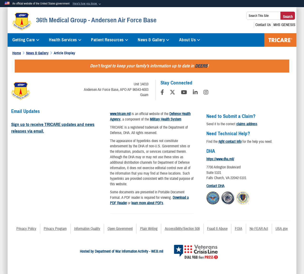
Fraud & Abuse (217, 228)
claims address (246, 124)
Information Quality (87, 228)
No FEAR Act (259, 228)
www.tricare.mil (120, 113)
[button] (87, 3)
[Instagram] (206, 93)
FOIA (238, 228)
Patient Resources (109, 39)
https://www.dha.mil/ (220, 159)
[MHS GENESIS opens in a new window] (284, 25)
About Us (189, 39)
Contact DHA (215, 186)
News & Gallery (153, 39)
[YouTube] (184, 93)
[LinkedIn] (195, 93)
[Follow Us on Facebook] (162, 93)
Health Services (65, 39)
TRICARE (280, 40)
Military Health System (165, 119)
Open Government (120, 228)
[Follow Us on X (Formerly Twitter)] (172, 93)
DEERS (201, 66)
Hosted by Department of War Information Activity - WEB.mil (121, 251)
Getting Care (25, 39)
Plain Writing (148, 228)
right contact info (230, 141)
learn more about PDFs (147, 203)
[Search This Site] (263, 16)
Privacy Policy (26, 228)
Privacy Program (55, 228)
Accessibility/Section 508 (182, 228)
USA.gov (282, 228)
